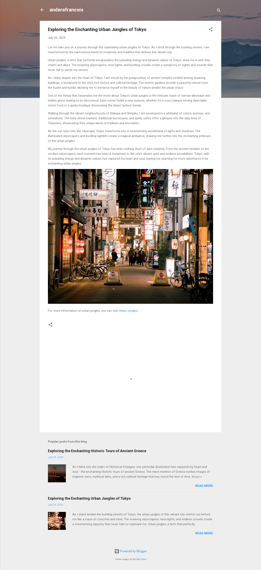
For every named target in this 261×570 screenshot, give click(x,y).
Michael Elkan (139, 559)
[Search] (218, 11)
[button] (210, 30)
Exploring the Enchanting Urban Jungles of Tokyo (89, 498)
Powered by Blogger (130, 551)
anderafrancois (66, 10)
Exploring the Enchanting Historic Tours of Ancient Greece (97, 451)
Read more (204, 486)
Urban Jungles (128, 311)
